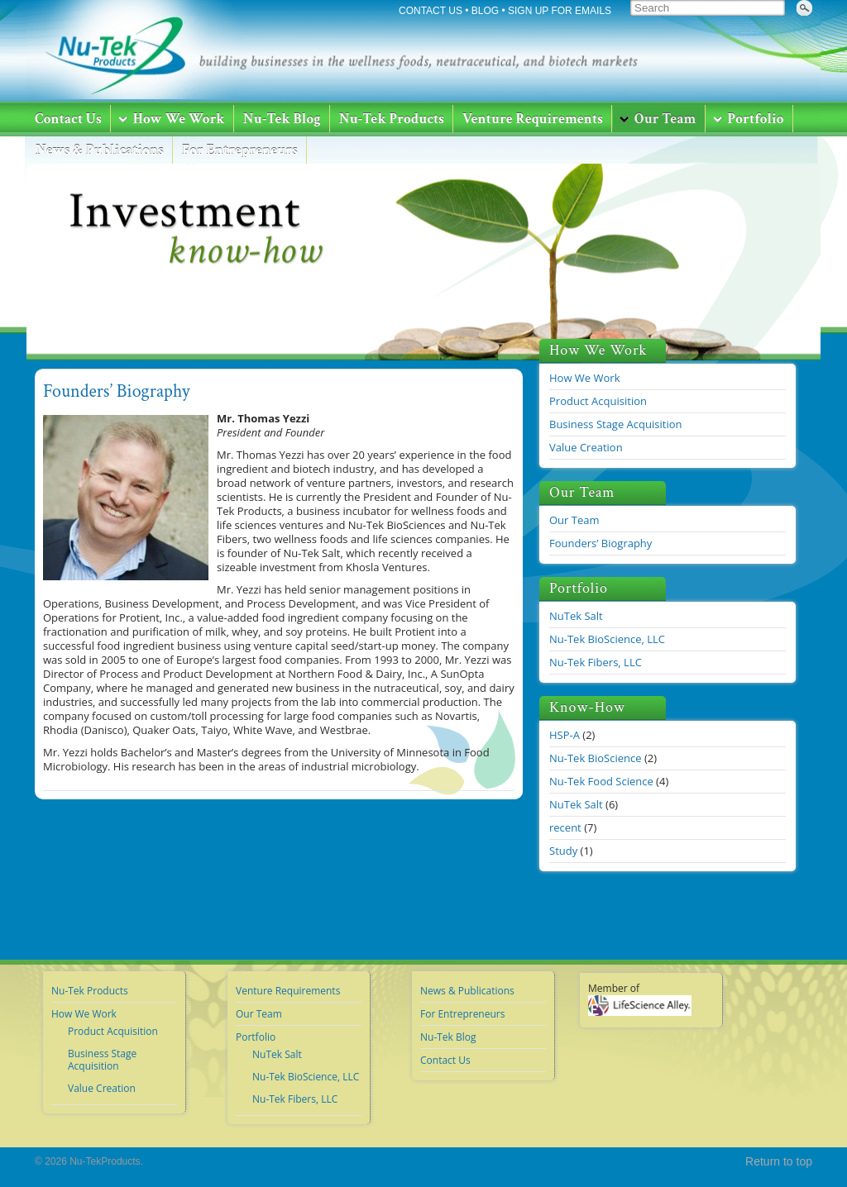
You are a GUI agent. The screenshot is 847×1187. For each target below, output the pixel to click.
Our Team (574, 519)
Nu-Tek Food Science (601, 781)
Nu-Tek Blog (448, 1037)
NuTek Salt (576, 615)
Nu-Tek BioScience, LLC (607, 639)
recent (565, 827)
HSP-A (564, 734)
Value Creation (586, 447)
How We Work (584, 377)
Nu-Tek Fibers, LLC (595, 662)
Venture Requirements (288, 991)
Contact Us (445, 1060)
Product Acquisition (598, 400)
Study (563, 850)
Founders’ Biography (116, 391)
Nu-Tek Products (89, 991)
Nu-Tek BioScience (595, 758)
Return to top (778, 1161)
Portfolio (255, 1037)
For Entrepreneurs (462, 1014)
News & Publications (467, 991)
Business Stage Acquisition (615, 424)
